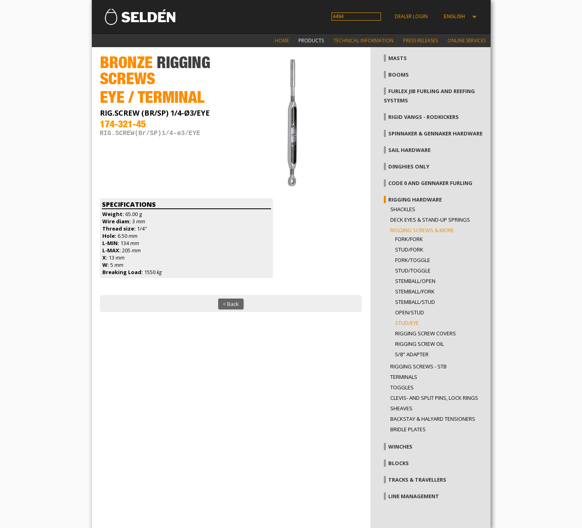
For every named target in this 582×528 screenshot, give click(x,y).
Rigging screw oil (419, 343)
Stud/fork (409, 249)
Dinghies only (408, 166)
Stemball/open (415, 281)
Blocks (398, 463)
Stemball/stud (415, 302)
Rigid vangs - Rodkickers (423, 117)
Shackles (402, 209)
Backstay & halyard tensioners (432, 418)
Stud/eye (407, 322)
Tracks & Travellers (417, 479)
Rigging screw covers (425, 333)
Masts (397, 58)
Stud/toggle (413, 270)
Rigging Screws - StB (418, 366)
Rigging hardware (415, 199)
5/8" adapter (412, 354)
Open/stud (409, 312)
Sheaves (401, 408)
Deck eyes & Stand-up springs (430, 219)
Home (282, 40)
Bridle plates (408, 429)
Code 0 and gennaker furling (430, 183)
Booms (398, 74)
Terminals (403, 376)
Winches (400, 446)
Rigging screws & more (422, 230)
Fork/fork (409, 239)
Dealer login (411, 16)
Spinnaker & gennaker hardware (435, 133)
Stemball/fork (415, 291)
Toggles (402, 387)
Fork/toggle (412, 260)
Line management (413, 496)
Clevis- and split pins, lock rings (434, 397)
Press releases (420, 40)
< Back (231, 304)
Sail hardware (409, 150)
